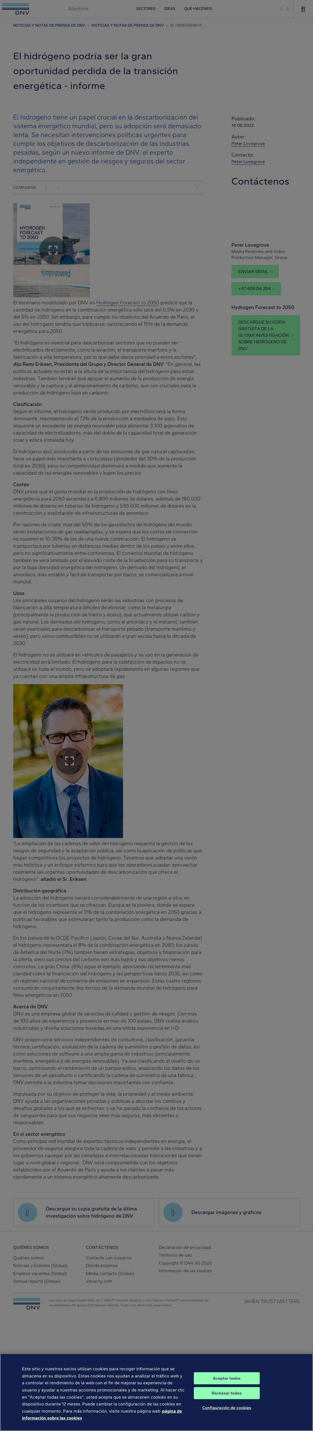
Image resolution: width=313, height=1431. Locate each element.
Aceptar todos (227, 1386)
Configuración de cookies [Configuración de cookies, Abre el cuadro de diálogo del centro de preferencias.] (226, 1416)
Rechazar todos (227, 1401)
